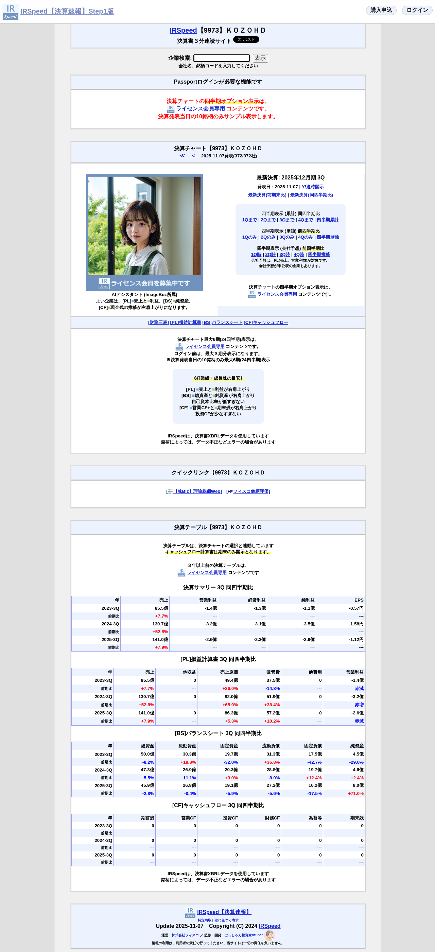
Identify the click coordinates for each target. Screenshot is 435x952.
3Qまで (287, 219)
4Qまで (305, 219)
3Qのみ (287, 237)
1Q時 (256, 254)
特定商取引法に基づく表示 (218, 920)
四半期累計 (328, 219)
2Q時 (270, 254)
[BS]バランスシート (222, 322)
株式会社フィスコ (185, 935)
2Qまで (268, 219)
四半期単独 (328, 237)
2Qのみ (268, 237)
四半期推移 (319, 254)
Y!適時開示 (313, 186)
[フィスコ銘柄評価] (248, 491)
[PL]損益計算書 (185, 322)
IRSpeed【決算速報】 (224, 912)
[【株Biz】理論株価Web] (194, 491)
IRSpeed (183, 30)
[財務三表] (158, 322)
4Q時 (299, 254)
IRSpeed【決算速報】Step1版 (67, 11)
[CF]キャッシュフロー (266, 322)
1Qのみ (249, 237)
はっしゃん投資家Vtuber (244, 935)
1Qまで (249, 219)
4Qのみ (305, 237)
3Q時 (285, 254)
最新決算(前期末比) (267, 194)
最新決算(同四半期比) (311, 194)
